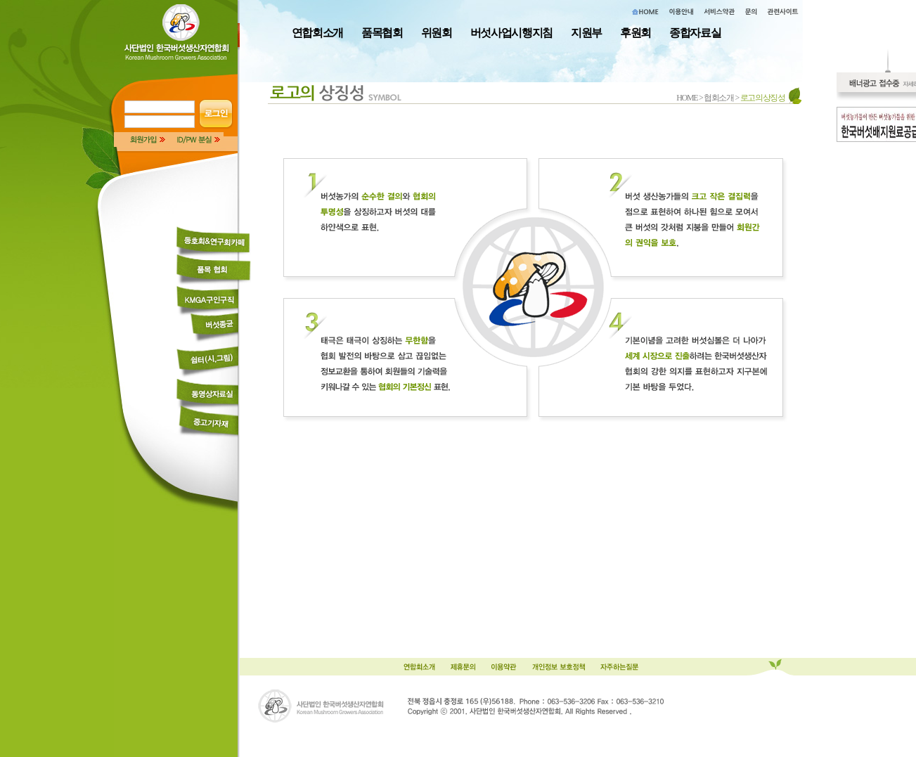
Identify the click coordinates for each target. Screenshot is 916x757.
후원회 (635, 33)
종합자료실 (695, 33)
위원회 (436, 33)
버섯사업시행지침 (511, 33)
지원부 (586, 33)
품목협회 (382, 33)
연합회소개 (317, 33)
